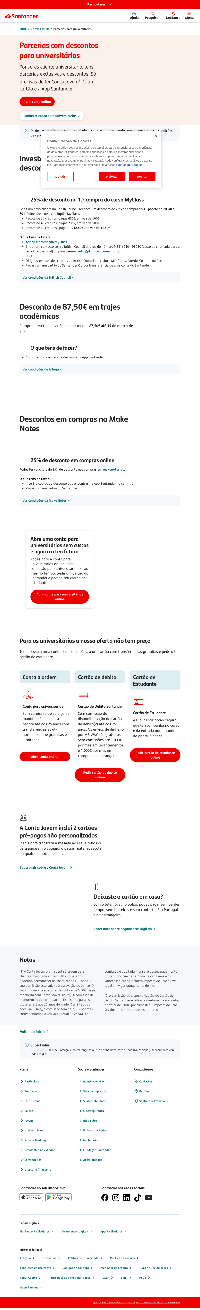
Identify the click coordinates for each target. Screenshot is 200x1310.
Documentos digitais (77, 1233)
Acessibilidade (90, 1162)
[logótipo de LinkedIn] (126, 1199)
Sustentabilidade (92, 1103)
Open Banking (31, 1289)
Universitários (40, 29)
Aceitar (142, 176)
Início (23, 29)
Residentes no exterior (37, 1152)
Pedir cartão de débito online (100, 776)
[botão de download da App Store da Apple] (31, 1199)
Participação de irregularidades (72, 1280)
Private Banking (33, 1142)
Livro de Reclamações (156, 1270)
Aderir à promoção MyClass (46, 242)
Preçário (28, 1260)
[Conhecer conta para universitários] (52, 115)
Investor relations (93, 1083)
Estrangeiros (30, 1162)
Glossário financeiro (35, 1171)
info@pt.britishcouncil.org (98, 251)
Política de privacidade (85, 1260)
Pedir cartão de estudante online (155, 757)
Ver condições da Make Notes (45, 502)
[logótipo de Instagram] (116, 1199)
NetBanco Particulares (37, 1233)
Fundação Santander (95, 1152)
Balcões (142, 1093)
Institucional (30, 1103)
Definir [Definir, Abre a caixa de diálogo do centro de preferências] (60, 176)
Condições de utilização (38, 1270)
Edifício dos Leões (93, 1132)
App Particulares (113, 1233)
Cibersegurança (91, 1113)
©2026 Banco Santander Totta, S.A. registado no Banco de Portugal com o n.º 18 (136, 1304)
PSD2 (145, 1280)
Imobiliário (88, 1142)
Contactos (143, 1083)
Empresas (29, 1093)
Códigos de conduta (78, 1270)
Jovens (26, 1123)
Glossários (52, 1260)
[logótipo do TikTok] (137, 1199)
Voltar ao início (34, 1033)
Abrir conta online (44, 758)
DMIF (108, 1280)
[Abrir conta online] (37, 101)
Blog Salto (88, 1123)
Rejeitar (112, 176)
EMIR (126, 1280)
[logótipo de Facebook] (105, 1199)
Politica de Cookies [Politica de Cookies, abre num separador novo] (129, 164)
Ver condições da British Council (47, 278)
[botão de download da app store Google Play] (58, 1199)
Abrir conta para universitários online (60, 598)
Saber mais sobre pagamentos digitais (125, 931)
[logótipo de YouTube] (148, 1199)
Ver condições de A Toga (41, 370)
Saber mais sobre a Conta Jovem (46, 870)
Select (26, 1113)
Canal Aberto (31, 1280)
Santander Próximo (150, 1103)
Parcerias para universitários (72, 29)
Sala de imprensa (92, 1093)
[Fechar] (156, 135)
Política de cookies (124, 1260)
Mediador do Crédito (116, 1270)
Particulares (30, 1083)
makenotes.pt (113, 471)
